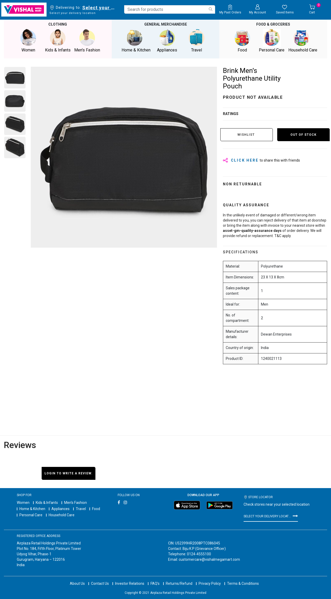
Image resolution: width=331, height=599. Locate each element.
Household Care (61, 515)
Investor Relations (129, 578)
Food (96, 508)
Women (23, 502)
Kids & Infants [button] (58, 40)
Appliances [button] (167, 40)
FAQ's (155, 578)
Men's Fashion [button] (87, 40)
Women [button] (28, 40)
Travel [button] (196, 40)
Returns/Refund (179, 578)
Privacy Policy (210, 578)
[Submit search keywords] (210, 9)
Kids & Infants (47, 502)
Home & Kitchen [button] (136, 40)
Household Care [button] (302, 40)
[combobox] (169, 9)
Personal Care (30, 515)
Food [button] (242, 40)
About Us (77, 578)
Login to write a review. (68, 473)
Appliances (60, 508)
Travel (81, 508)
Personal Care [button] (272, 40)
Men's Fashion (75, 502)
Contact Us (100, 578)
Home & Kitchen (32, 508)
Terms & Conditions (243, 578)
